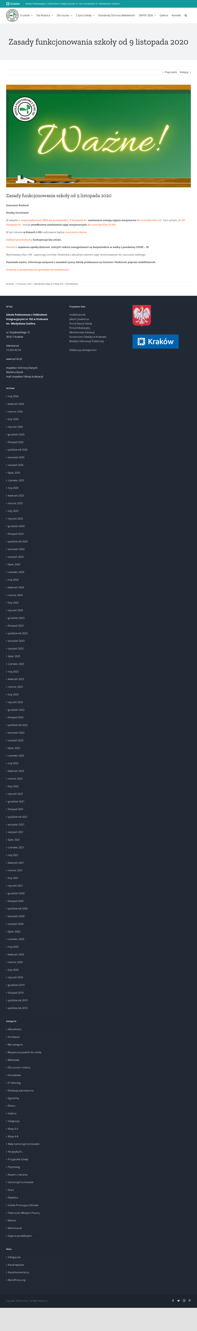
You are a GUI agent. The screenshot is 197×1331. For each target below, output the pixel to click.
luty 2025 (13, 511)
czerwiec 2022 (16, 755)
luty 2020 (13, 969)
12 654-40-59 (13, 350)
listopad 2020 (16, 901)
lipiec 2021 (14, 839)
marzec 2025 (15, 503)
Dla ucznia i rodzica (19, 1067)
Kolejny (184, 72)
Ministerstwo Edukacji (82, 332)
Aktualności (39, 283)
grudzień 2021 (16, 801)
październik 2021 (18, 817)
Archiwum (14, 1037)
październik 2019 (18, 1000)
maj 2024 (13, 579)
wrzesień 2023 (16, 641)
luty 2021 (13, 878)
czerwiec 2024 (16, 572)
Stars (11, 1190)
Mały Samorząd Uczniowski (23, 1144)
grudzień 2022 (16, 709)
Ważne (12, 1220)
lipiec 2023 (14, 656)
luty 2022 (13, 786)
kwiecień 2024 (16, 587)
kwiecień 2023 (16, 679)
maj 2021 (13, 855)
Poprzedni (171, 72)
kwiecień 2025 (16, 495)
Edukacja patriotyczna (21, 1090)
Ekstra (11, 1105)
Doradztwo (14, 1075)
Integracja (14, 1121)
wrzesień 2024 (16, 549)
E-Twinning (14, 1083)
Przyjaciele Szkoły (18, 1159)
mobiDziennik (77, 314)
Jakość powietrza (79, 319)
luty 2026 (13, 419)
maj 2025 (13, 488)
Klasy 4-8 (59, 283)
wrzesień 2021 (16, 824)
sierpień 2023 (16, 648)
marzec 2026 (15, 411)
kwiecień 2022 (16, 771)
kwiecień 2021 (16, 862)
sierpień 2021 (16, 832)
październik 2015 (18, 1008)
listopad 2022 (16, 717)
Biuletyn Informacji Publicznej (86, 341)
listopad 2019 (16, 992)
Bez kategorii (15, 1044)
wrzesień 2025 (16, 457)
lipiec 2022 (14, 748)
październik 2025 (18, 449)
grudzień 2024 (16, 526)
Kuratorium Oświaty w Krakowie (87, 336)
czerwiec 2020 (16, 939)
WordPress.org (17, 1280)
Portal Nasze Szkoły (80, 323)
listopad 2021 (16, 809)
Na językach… (16, 1151)
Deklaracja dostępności (82, 350)
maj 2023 (13, 671)
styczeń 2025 (15, 518)
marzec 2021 (15, 870)
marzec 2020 (15, 962)
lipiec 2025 (14, 472)
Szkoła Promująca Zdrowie (23, 1205)
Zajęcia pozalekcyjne (20, 1235)
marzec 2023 (15, 686)
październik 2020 (18, 908)
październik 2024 (18, 541)
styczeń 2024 (15, 610)
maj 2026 (13, 396)
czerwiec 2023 (16, 664)
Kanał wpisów (16, 1265)
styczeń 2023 (15, 702)
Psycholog (14, 1167)
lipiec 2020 (14, 931)
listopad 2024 (16, 534)
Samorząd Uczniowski (20, 1182)
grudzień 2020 (16, 893)
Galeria (12, 1113)
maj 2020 (13, 946)
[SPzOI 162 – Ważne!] (98, 136)
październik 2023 (18, 633)
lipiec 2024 (14, 564)
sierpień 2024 (16, 557)
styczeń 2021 (15, 885)
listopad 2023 (16, 625)
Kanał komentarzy (18, 1272)
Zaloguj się (14, 1257)
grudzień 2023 (16, 618)
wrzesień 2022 (16, 732)
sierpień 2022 (16, 740)
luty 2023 (13, 694)
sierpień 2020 (16, 924)
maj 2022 (13, 763)
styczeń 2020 (15, 977)
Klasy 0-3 (50, 283)
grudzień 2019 (16, 985)
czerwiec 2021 (16, 847)
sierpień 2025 (16, 465)
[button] (186, 15)
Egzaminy (13, 1098)
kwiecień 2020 (16, 954)
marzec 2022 (15, 778)
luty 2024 (13, 602)
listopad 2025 (16, 442)
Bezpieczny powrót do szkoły (24, 1052)
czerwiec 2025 (16, 480)
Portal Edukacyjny (79, 328)
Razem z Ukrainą (17, 1174)
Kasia (11, 283)
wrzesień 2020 (16, 916)
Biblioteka (13, 1060)
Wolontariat (15, 1228)
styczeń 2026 (15, 426)
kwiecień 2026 (16, 404)
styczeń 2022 (15, 793)
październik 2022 (18, 725)
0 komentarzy (71, 283)
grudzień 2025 (16, 434)
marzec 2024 (15, 595)
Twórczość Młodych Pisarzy (24, 1213)
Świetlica (13, 1197)
